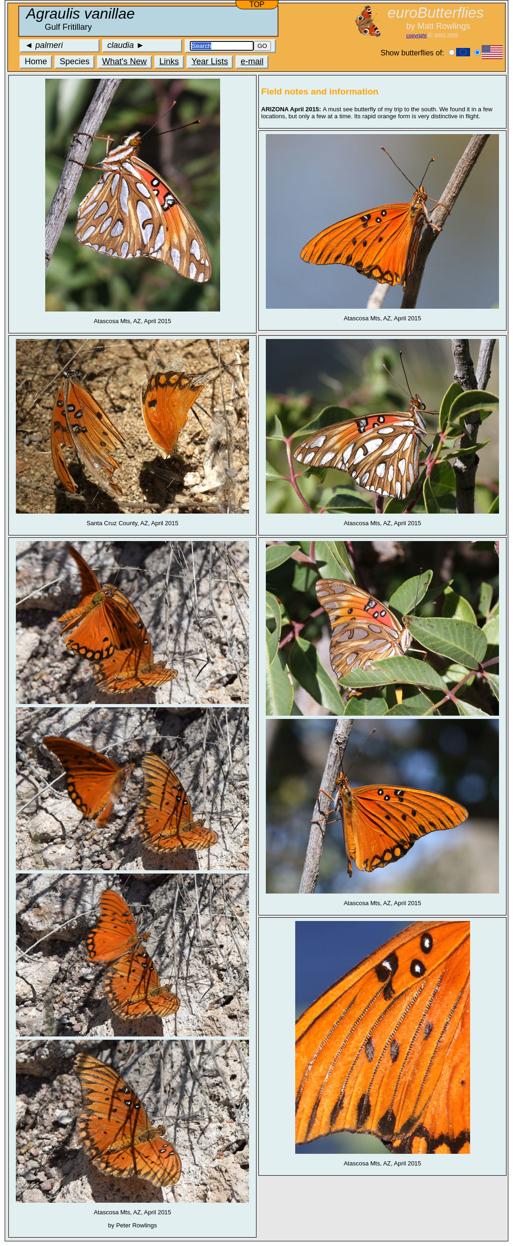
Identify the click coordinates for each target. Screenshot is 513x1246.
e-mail (252, 61)
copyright (416, 35)
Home (36, 61)
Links (169, 61)
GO (262, 45)
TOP (257, 4)
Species (75, 61)
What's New (124, 61)
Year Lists (210, 61)
